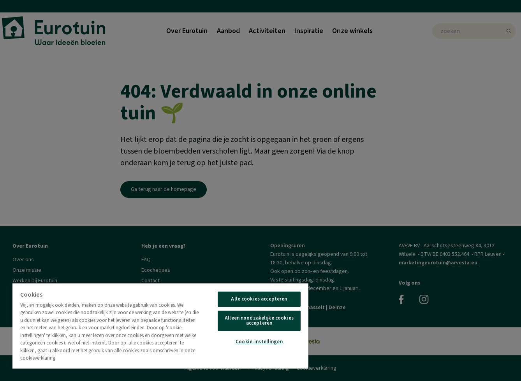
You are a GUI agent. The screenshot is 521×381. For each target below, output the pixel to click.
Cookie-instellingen (259, 341)
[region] (160, 326)
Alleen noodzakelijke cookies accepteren (259, 321)
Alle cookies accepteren (259, 298)
